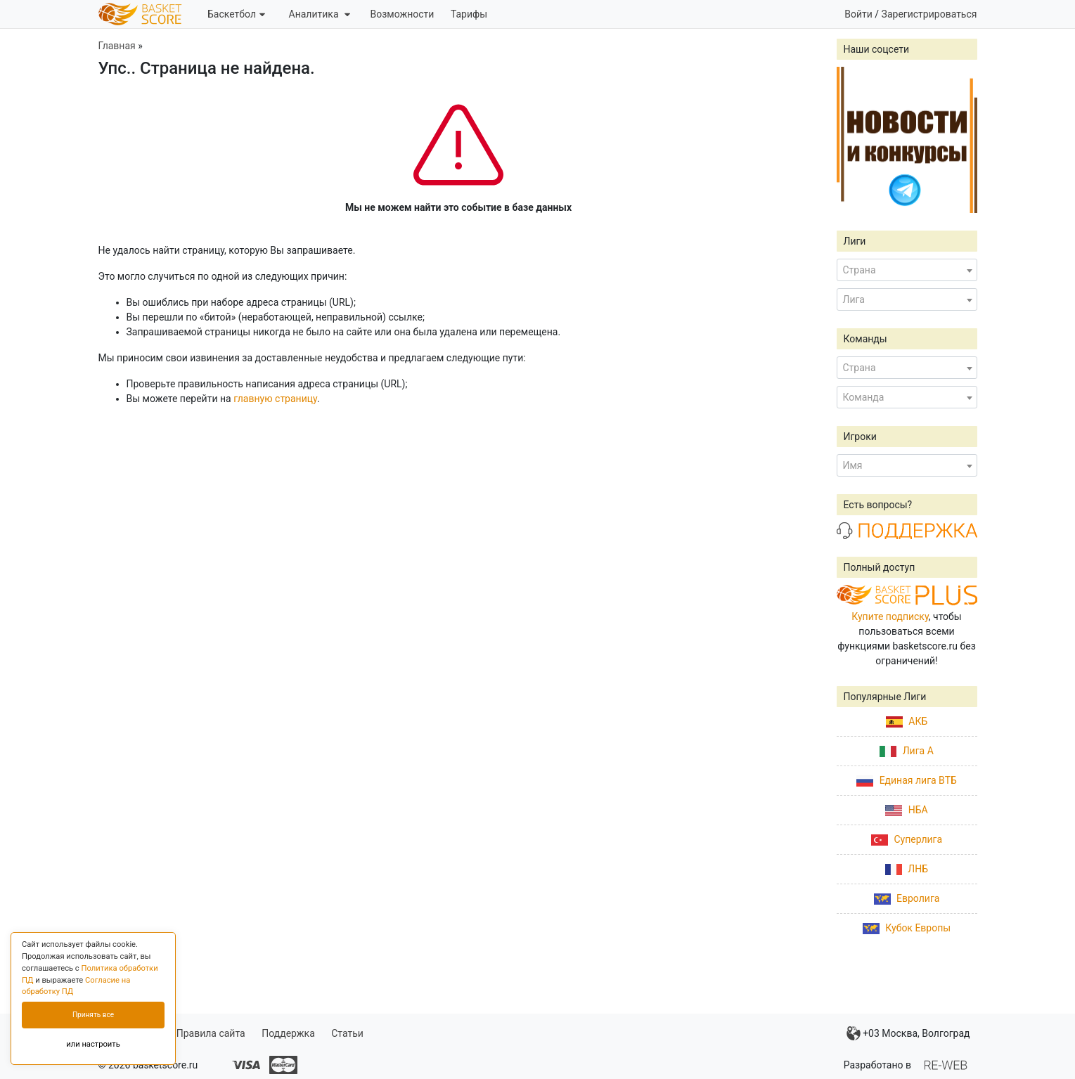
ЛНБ (906, 868)
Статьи (347, 1033)
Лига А (907, 750)
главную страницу (275, 398)
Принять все (93, 1015)
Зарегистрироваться (929, 14)
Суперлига (906, 839)
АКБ (906, 721)
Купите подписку (890, 616)
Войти (858, 14)
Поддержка (288, 1033)
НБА (906, 809)
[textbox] (907, 269)
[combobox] (907, 270)
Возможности (402, 14)
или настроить (93, 1044)
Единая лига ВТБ (906, 780)
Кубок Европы (907, 927)
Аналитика (319, 14)
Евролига (907, 898)
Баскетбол (236, 14)
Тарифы (469, 14)
